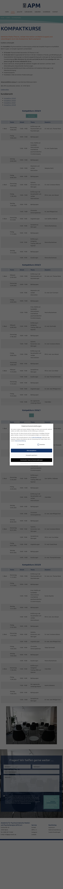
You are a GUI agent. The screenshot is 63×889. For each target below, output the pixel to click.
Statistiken (41, 444)
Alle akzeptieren (31, 450)
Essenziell (20, 444)
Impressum (40, 463)
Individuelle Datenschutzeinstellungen (31, 460)
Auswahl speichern (31, 455)
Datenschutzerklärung (20, 440)
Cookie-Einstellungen (36, 437)
